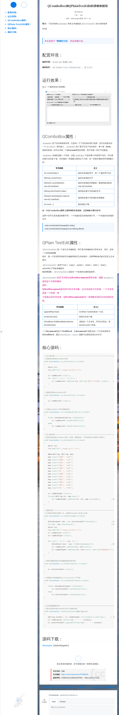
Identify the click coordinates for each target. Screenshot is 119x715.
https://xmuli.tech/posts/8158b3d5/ (74, 674)
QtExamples (47, 645)
